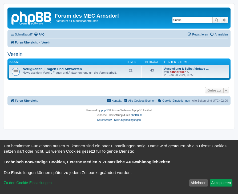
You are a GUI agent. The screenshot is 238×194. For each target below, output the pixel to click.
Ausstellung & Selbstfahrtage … (186, 68)
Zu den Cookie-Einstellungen (28, 183)
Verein (15, 54)
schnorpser (178, 71)
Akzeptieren (221, 183)
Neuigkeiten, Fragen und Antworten (52, 69)
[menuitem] (39, 34)
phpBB (105, 110)
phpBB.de (137, 115)
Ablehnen (198, 183)
